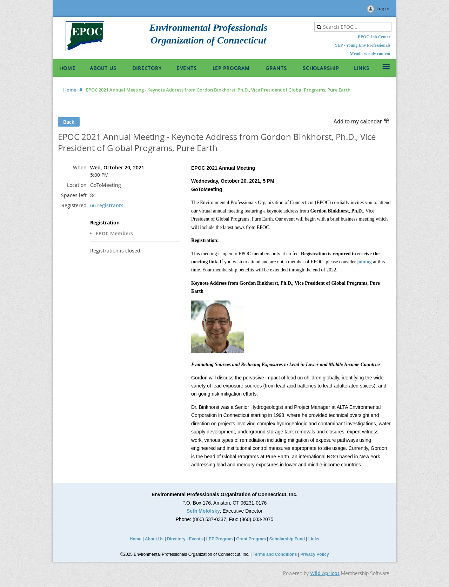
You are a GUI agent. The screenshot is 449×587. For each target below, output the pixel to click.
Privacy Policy (314, 554)
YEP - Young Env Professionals (362, 45)
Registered (74, 205)
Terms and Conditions (275, 554)
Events (196, 539)
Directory (176, 539)
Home (69, 90)
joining (364, 261)
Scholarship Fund (287, 539)
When (80, 167)
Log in (382, 8)
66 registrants (106, 205)
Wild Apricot (325, 573)
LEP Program (219, 539)
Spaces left (74, 195)
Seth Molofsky (203, 511)
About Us (154, 539)
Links (313, 539)
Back (68, 122)
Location (77, 185)
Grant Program (251, 539)
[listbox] (362, 121)
